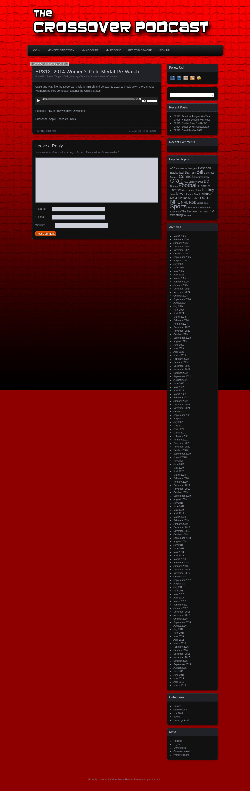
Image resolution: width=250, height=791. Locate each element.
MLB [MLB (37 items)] (191, 198)
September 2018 (182, 538)
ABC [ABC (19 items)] (172, 168)
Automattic (155, 779)
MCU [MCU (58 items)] (174, 198)
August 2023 (180, 341)
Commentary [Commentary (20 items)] (201, 177)
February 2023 (181, 359)
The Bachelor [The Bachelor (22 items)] (189, 211)
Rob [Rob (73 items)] (192, 202)
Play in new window (59, 110)
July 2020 (178, 460)
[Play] (38, 101)
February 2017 (181, 604)
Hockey (74, 76)
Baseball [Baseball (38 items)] (204, 168)
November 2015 (181, 657)
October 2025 (180, 253)
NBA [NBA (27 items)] (198, 198)
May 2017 (178, 594)
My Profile (113, 50)
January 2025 (180, 285)
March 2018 (179, 559)
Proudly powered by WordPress (106, 779)
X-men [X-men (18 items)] (187, 215)
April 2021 (178, 429)
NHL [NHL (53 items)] (184, 202)
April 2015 (178, 682)
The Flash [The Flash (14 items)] (203, 211)
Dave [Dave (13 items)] (200, 182)
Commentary (180, 709)
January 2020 (180, 481)
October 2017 (180, 576)
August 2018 (180, 541)
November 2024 (181, 292)
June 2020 (178, 464)
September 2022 (182, 376)
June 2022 (178, 383)
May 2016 (178, 636)
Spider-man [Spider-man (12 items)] (202, 203)
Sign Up (164, 50)
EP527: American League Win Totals (192, 116)
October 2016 (180, 618)
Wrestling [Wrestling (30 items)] (176, 215)
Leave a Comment (107, 76)
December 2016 (181, 611)
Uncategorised (180, 720)
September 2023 (182, 337)
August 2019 (180, 499)
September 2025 (182, 257)
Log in (176, 744)
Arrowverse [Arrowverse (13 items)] (181, 168)
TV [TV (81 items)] (211, 211)
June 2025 (178, 267)
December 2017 (181, 569)
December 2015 (181, 654)
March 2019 (179, 517)
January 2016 (180, 650)
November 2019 (181, 488)
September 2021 (182, 415)
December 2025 (181, 246)
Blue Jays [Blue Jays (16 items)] (209, 172)
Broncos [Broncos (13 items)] (174, 177)
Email (40, 217)
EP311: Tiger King (46, 131)
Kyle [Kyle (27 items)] (190, 194)
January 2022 (180, 401)
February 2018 (181, 562)
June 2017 (178, 590)
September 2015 (182, 664)
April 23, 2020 (60, 64)
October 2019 (180, 492)
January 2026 (180, 243)
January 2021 (180, 439)
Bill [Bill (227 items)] (199, 172)
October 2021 (180, 411)
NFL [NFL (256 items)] (175, 202)
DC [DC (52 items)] (206, 181)
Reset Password (140, 50)
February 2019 (181, 520)
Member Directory (61, 50)
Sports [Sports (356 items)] (178, 206)
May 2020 (178, 467)
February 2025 (181, 281)
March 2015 (179, 685)
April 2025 (178, 274)
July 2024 (178, 306)
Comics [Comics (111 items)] (186, 176)
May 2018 (178, 552)
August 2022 (180, 380)
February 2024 (181, 320)
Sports (49, 76)
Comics (177, 706)
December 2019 (181, 485)
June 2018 (178, 548)
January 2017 (180, 608)
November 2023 (181, 330)
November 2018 (181, 531)
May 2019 (178, 510)
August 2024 (180, 302)
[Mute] (144, 101)
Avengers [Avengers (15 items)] (192, 168)
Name (40, 209)
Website (40, 225)
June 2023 (178, 345)
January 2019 (180, 524)
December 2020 (181, 443)
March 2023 (179, 355)
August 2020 (180, 457)
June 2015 (178, 675)
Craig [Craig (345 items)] (177, 181)
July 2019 (178, 503)
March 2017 (179, 601)
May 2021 (178, 425)
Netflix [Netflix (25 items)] (206, 198)
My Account (90, 50)
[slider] (91, 99)
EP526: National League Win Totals (191, 119)
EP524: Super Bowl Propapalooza (191, 126)
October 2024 (180, 295)
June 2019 (178, 506)
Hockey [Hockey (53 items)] (208, 190)
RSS (73, 119)
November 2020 (181, 446)
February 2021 (181, 436)
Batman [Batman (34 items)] (190, 172)
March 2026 (179, 236)
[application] (96, 101)
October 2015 (180, 661)
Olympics (84, 76)
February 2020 (181, 478)
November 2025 (181, 250)
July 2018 (178, 545)
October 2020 (180, 450)
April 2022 (178, 390)
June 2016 (178, 632)
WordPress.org (181, 755)
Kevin (46, 64)
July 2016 (178, 629)
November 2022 (181, 369)
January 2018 (180, 566)
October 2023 (180, 334)
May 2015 (178, 678)
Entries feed (179, 748)
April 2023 (178, 352)
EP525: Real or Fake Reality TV (190, 123)
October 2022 (180, 373)
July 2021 (178, 422)
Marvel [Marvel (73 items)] (207, 194)
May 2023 (178, 348)
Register (177, 741)
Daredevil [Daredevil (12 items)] (193, 182)
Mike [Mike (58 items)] (183, 198)
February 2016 (181, 646)
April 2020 (178, 471)
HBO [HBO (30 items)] (198, 190)
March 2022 (179, 394)
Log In (36, 50)
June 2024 (178, 309)
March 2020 (179, 474)
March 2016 (179, 643)
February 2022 (181, 397)
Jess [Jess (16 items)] (172, 194)
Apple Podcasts (58, 119)
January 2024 (180, 323)
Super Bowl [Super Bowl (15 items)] (206, 207)
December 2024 (181, 288)
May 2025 (178, 271)
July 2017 (178, 587)
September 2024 (182, 299)
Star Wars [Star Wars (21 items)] (193, 207)
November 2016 (181, 615)
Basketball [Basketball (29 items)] (177, 172)
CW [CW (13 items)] (186, 182)
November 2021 (181, 408)
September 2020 (182, 453)
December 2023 (181, 327)
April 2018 (178, 555)
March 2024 (179, 316)
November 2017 (181, 573)
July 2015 (178, 671)
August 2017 (180, 583)
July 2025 (178, 264)
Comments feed (181, 751)
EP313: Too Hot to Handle (142, 131)
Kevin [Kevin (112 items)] (181, 193)
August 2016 (180, 625)
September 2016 (182, 622)
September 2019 (182, 495)
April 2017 (178, 597)
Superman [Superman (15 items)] (175, 211)
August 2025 (180, 260)
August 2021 (180, 418)
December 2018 (181, 527)
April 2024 (178, 313)
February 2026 (181, 239)
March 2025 (179, 278)
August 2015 (180, 668)
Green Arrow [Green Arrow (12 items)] (188, 190)
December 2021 (181, 404)
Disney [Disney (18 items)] (174, 186)
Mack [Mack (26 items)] (197, 194)
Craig (66, 76)
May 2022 (178, 387)
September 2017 (182, 580)
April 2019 (178, 513)
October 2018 (180, 534)
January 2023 (180, 362)
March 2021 (179, 432)
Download (79, 110)
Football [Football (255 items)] (188, 185)
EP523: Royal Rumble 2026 (187, 130)
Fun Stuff (178, 713)
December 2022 (181, 366)
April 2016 (178, 639)
